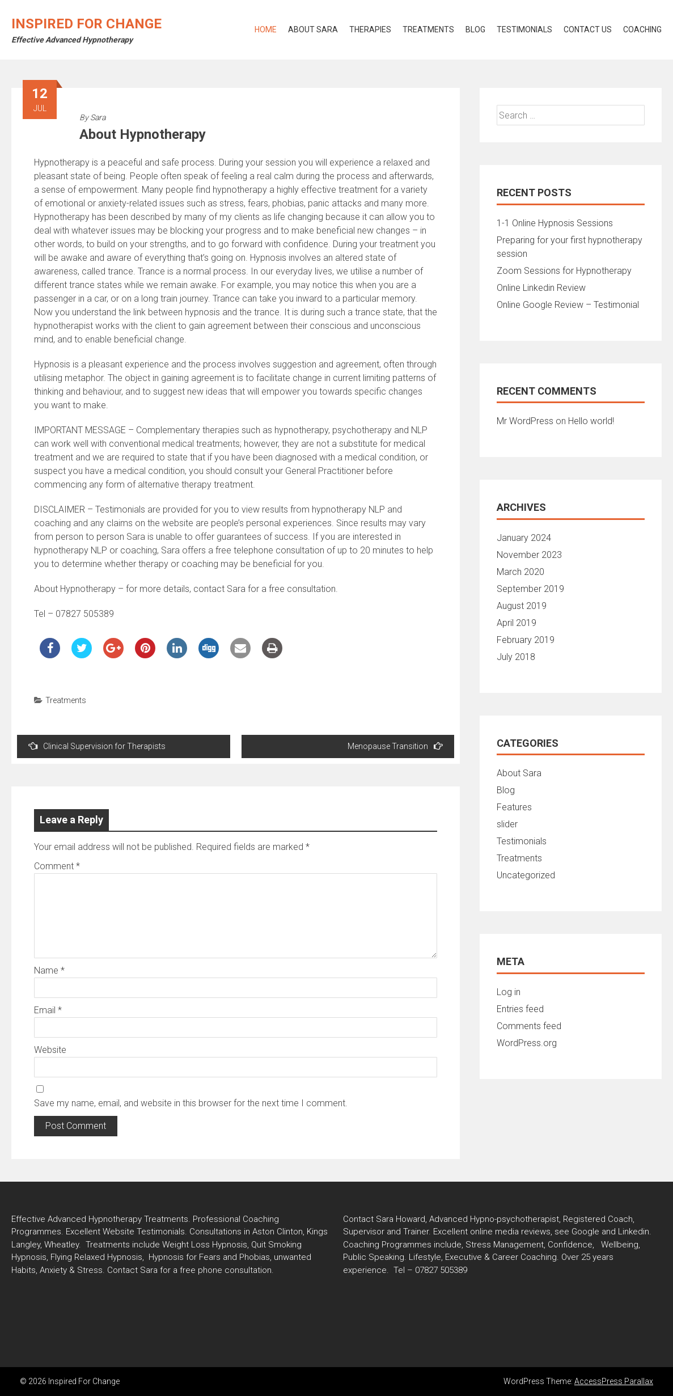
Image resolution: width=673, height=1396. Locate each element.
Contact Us (588, 29)
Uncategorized (526, 875)
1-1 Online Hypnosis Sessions (555, 223)
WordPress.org (527, 1043)
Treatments (428, 29)
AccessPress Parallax (613, 1381)
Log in (508, 992)
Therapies (370, 29)
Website (50, 1049)
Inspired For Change (86, 24)
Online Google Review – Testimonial (568, 304)
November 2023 (529, 554)
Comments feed (529, 1026)
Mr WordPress (525, 421)
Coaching (642, 29)
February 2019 (526, 639)
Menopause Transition (395, 746)
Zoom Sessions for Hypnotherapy (564, 270)
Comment (57, 866)
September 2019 (530, 588)
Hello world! (591, 421)
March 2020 (520, 571)
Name (49, 970)
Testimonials (524, 29)
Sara (97, 117)
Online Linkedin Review (541, 287)
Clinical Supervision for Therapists (97, 746)
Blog (475, 29)
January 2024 (524, 537)
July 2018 (516, 657)
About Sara (313, 29)
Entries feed (520, 1009)
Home (266, 29)
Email (48, 1010)
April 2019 (516, 622)
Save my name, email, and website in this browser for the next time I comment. (191, 1103)
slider (507, 824)
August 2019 (522, 605)
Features (514, 807)
